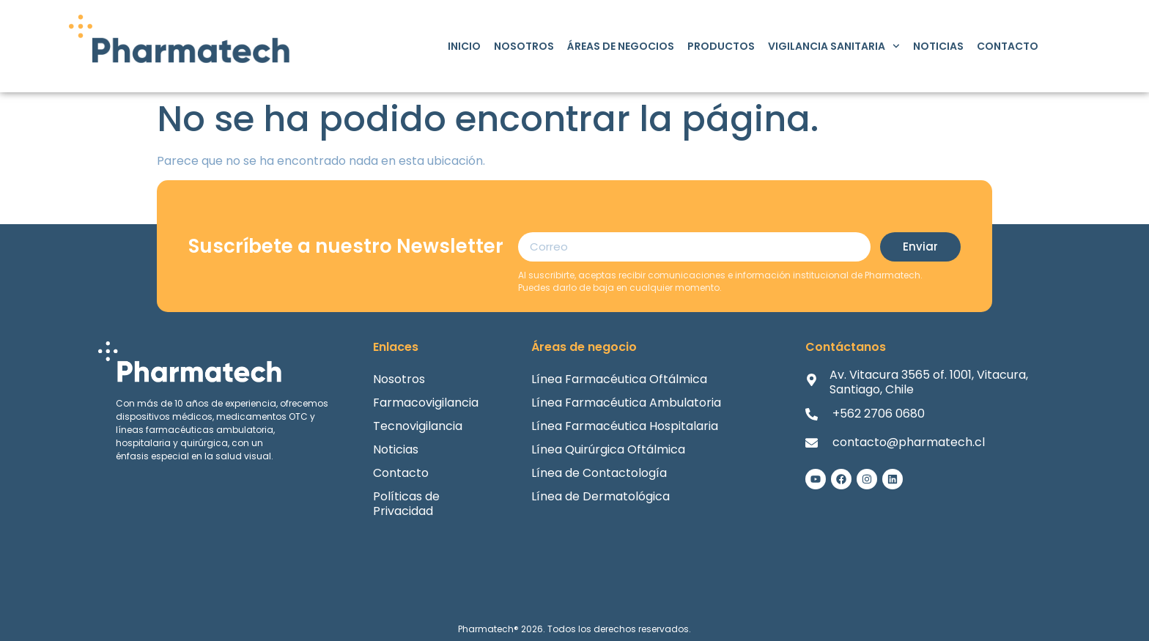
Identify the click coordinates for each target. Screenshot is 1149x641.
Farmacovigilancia (426, 402)
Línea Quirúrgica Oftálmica (608, 449)
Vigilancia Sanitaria (834, 46)
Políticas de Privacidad (406, 503)
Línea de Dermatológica (600, 496)
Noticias (938, 46)
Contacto (1007, 46)
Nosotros (524, 46)
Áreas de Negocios (620, 46)
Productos (721, 46)
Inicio (464, 46)
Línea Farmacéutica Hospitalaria (624, 426)
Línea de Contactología (599, 472)
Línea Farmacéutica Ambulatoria (626, 402)
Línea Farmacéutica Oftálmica (619, 379)
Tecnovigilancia (417, 426)
